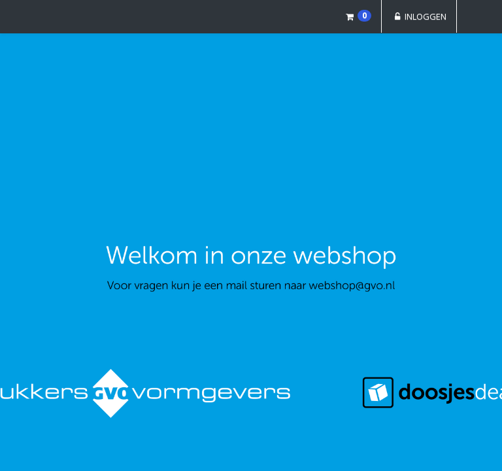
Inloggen (419, 16)
